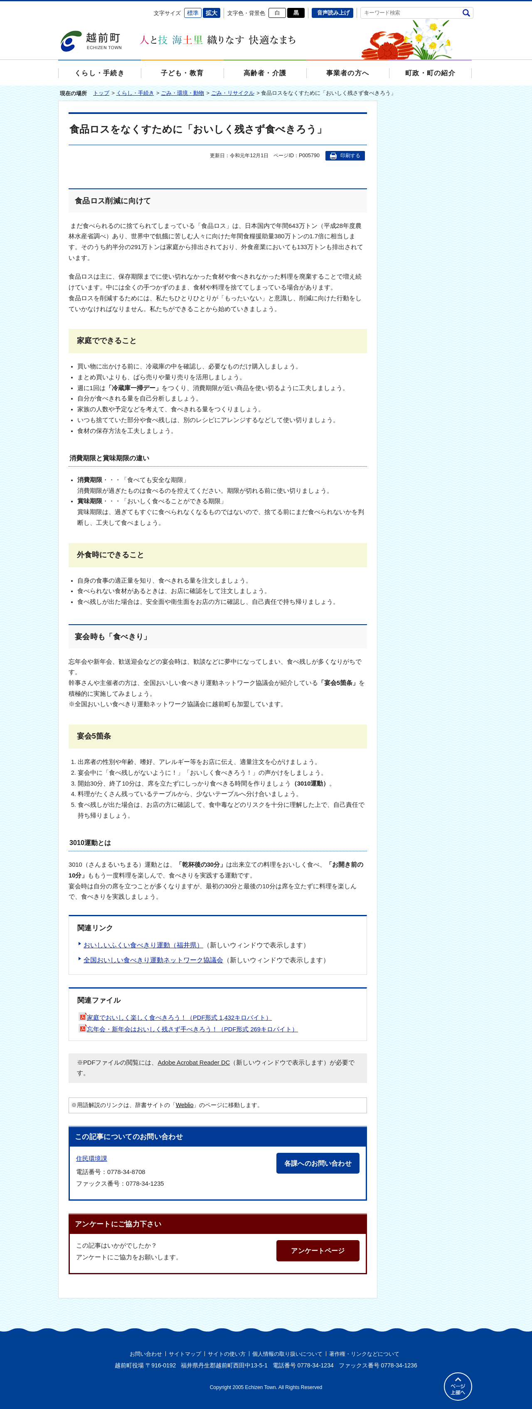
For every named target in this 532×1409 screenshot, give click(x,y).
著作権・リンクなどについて (364, 1354)
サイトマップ (185, 1354)
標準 (193, 13)
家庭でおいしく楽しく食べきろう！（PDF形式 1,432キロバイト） (175, 1017)
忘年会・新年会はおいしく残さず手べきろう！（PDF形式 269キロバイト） (188, 1029)
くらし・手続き (135, 93)
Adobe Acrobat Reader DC (194, 1062)
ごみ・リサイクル (232, 93)
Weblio (184, 1105)
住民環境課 (91, 1158)
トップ (101, 93)
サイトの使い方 (227, 1354)
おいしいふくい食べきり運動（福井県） (143, 945)
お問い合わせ (146, 1354)
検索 (466, 12)
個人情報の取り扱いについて (287, 1354)
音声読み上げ (333, 13)
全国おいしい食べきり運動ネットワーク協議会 (153, 960)
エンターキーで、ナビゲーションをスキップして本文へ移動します (58, 6)
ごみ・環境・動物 (182, 93)
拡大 (211, 13)
